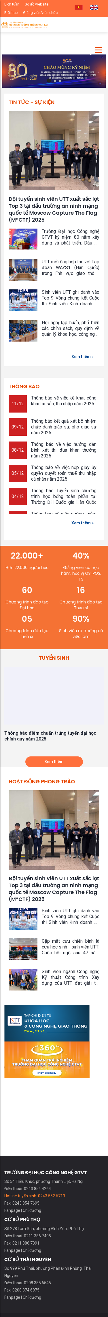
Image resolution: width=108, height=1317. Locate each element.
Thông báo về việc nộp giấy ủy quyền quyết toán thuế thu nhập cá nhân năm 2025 (63, 473)
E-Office (11, 12)
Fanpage (12, 1210)
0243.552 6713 (51, 1196)
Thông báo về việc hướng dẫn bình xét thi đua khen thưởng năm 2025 (63, 450)
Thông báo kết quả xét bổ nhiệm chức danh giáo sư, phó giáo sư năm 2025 (63, 426)
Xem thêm (54, 761)
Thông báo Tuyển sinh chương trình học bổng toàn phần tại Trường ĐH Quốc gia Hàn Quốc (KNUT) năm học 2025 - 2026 (63, 499)
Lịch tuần (11, 4)
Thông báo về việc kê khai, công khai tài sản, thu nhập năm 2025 (63, 400)
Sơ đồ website (36, 4)
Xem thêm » (82, 356)
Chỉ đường (32, 1210)
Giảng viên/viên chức (40, 12)
